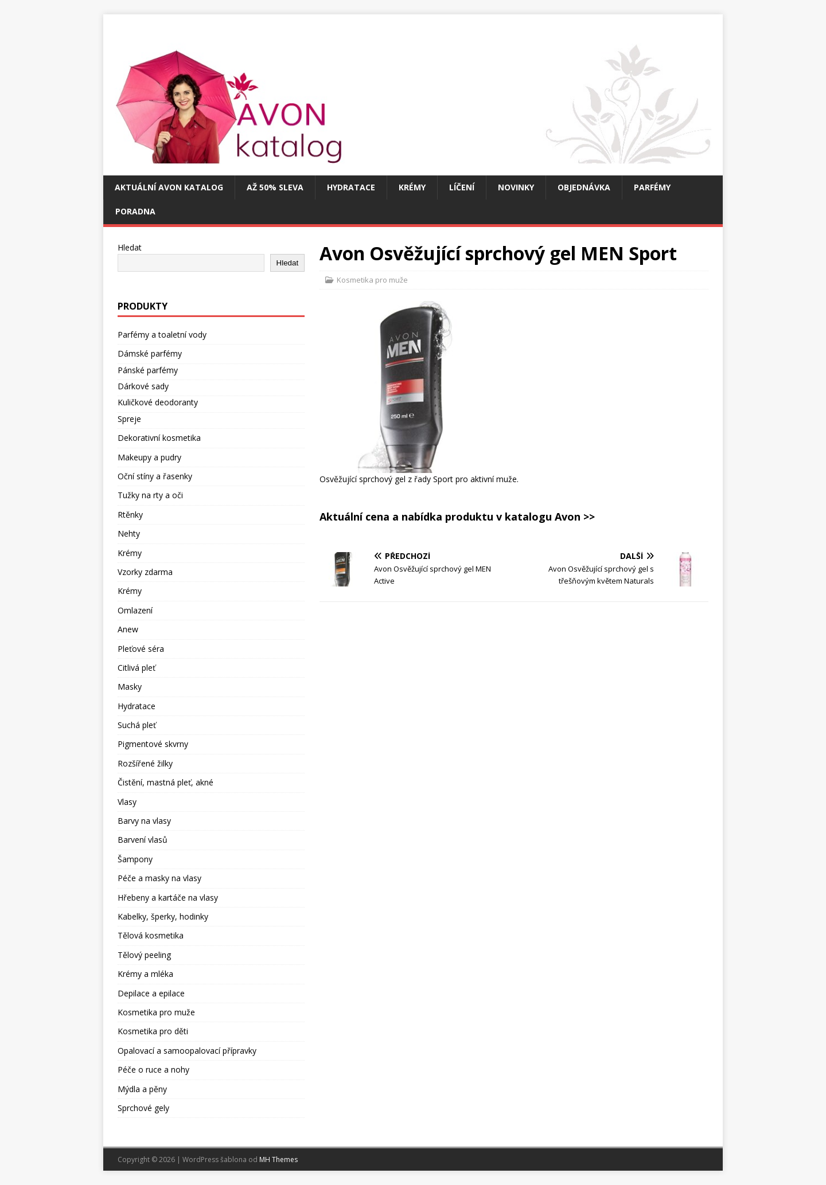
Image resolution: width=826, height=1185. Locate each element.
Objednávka (584, 187)
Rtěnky (130, 514)
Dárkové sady (143, 386)
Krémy (412, 187)
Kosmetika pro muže (372, 280)
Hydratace (351, 187)
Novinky (516, 187)
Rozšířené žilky (145, 763)
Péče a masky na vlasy (159, 878)
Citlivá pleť (136, 667)
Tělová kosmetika (151, 935)
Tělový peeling (144, 954)
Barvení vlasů (142, 839)
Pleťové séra (141, 648)
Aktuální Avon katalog (169, 187)
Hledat (130, 247)
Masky (130, 686)
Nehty (129, 533)
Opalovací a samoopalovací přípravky (187, 1050)
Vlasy (127, 801)
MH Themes (278, 1159)
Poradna (135, 211)
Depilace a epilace (151, 993)
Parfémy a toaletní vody (162, 334)
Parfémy (652, 187)
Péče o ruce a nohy (153, 1069)
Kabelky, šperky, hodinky (163, 916)
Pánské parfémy (148, 370)
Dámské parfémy (150, 353)
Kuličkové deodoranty (158, 402)
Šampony (135, 859)
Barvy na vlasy (144, 820)
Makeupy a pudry (149, 457)
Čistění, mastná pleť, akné (165, 782)
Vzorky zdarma (145, 571)
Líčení (461, 187)
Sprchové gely (143, 1107)
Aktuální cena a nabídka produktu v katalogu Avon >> (457, 516)
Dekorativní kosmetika (159, 437)
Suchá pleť (137, 724)
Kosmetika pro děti (153, 1031)
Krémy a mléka (145, 973)
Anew (128, 629)
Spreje (129, 418)
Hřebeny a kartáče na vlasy (168, 897)
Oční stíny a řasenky (155, 476)
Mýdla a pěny (142, 1089)
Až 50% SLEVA (275, 187)
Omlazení (135, 610)
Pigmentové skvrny (153, 743)
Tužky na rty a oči (150, 495)
